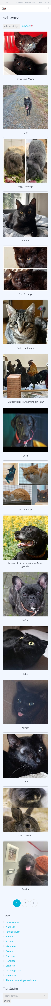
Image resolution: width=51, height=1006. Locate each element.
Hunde (9, 936)
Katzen (9, 941)
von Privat (11, 975)
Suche (7, 1000)
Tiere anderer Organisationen (21, 980)
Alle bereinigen (11, 26)
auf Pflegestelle (13, 970)
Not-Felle (10, 926)
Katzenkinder (12, 922)
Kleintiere (11, 946)
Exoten (9, 951)
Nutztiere (10, 956)
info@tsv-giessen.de (26, 2)
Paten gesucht (13, 931)
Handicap (11, 960)
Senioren (10, 965)
